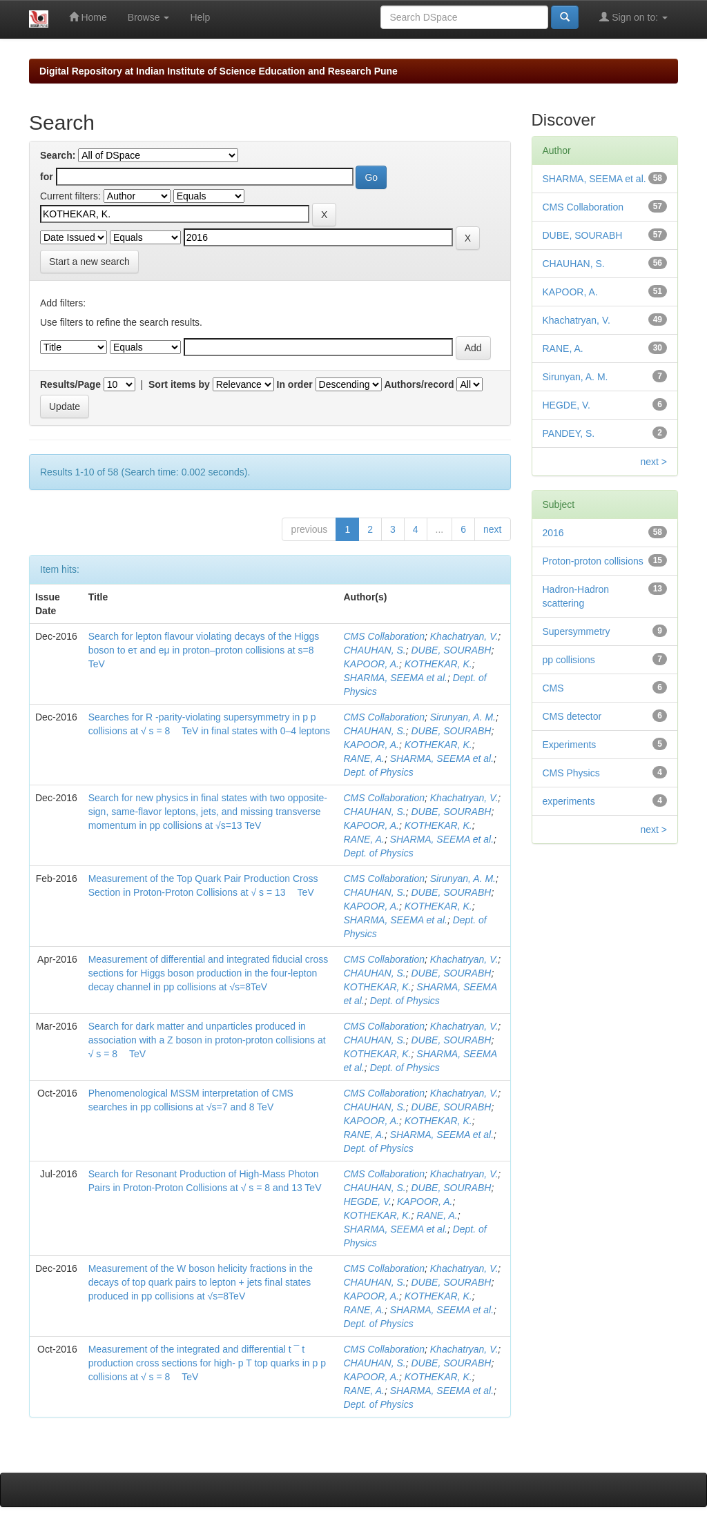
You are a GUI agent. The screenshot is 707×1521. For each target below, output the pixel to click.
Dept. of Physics (378, 772)
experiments (569, 801)
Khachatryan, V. (464, 636)
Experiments (570, 744)
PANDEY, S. (569, 433)
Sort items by (179, 384)
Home (88, 17)
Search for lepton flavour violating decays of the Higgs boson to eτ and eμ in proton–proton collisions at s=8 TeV (204, 650)
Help (200, 17)
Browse (149, 17)
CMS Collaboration (384, 636)
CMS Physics (571, 772)
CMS (553, 688)
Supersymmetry (576, 631)
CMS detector (572, 716)
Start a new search (89, 261)
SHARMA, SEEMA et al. (395, 677)
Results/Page (70, 384)
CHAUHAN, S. (374, 650)
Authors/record (419, 384)
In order (295, 384)
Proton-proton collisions (593, 561)
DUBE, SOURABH (451, 650)
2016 (553, 532)
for (46, 176)
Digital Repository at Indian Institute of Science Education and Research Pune (218, 71)
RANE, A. (363, 758)
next (492, 529)
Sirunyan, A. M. (463, 717)
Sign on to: (633, 17)
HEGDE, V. (367, 1201)
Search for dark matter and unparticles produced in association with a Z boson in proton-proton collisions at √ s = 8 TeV (207, 1040)
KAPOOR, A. (370, 663)
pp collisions (569, 659)
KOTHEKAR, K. (438, 663)
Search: (57, 155)
